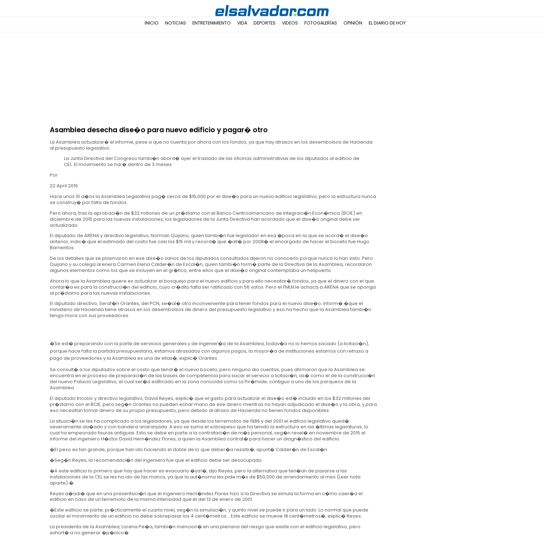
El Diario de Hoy (387, 23)
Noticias (175, 23)
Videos (290, 23)
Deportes (265, 23)
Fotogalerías (320, 23)
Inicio (152, 23)
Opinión (352, 23)
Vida (242, 23)
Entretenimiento (211, 23)
